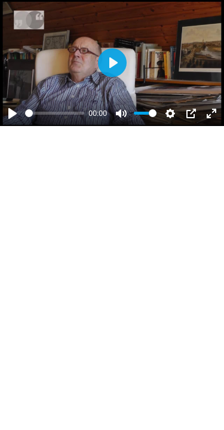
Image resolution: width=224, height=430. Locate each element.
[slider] (54, 113)
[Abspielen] (12, 113)
